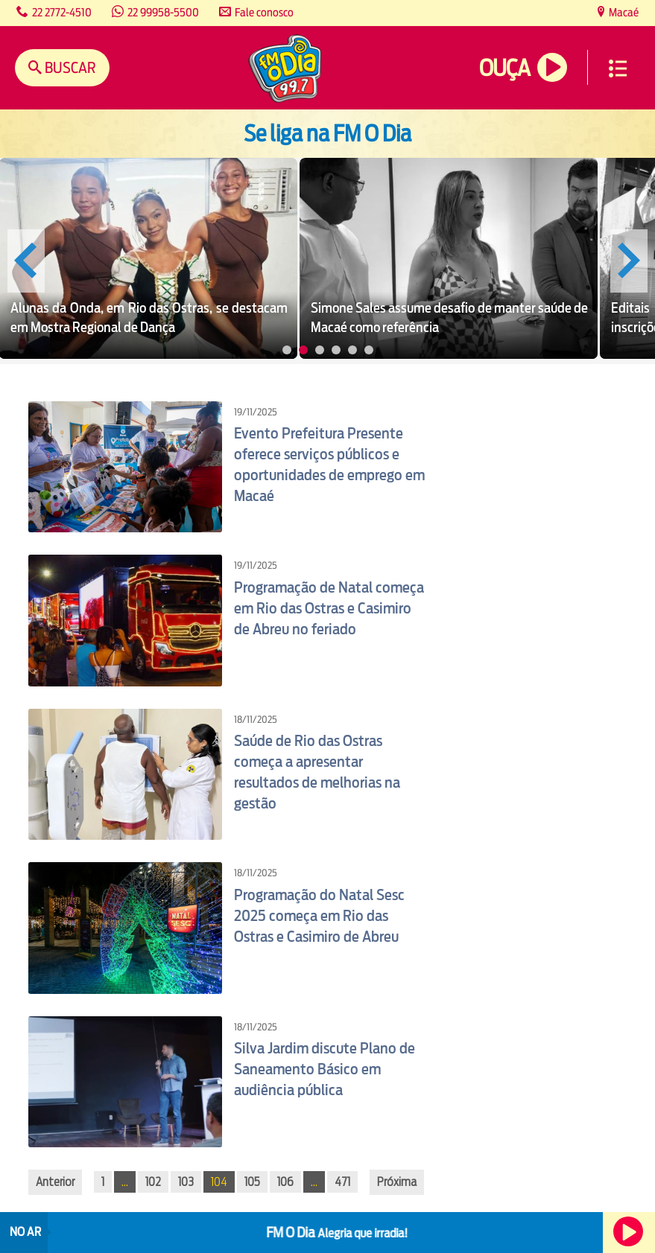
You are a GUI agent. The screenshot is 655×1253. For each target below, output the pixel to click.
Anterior (55, 1182)
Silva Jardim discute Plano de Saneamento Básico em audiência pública (324, 1069)
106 (285, 1182)
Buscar (69, 67)
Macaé (623, 12)
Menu (617, 68)
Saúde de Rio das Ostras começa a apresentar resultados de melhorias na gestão (317, 772)
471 (342, 1182)
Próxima (397, 1182)
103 (186, 1182)
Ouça (504, 68)
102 (153, 1182)
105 (252, 1182)
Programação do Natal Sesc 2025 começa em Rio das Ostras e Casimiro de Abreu (319, 916)
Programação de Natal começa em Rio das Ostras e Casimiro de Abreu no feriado (329, 608)
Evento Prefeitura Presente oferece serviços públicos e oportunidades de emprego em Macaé (329, 464)
